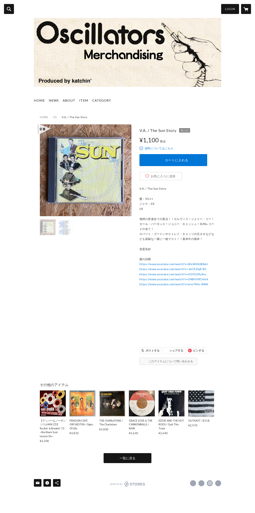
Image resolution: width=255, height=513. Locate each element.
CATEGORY (101, 100)
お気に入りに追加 (163, 176)
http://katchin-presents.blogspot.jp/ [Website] (218, 483)
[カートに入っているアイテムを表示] (246, 9)
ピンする (198, 350)
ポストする (153, 350)
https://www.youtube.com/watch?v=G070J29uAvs (172, 274)
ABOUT (69, 100)
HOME (39, 100)
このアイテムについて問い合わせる (170, 361)
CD (55, 117)
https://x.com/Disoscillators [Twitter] (201, 483)
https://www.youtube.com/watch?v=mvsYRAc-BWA (173, 284)
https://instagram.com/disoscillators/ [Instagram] (210, 483)
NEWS (54, 100)
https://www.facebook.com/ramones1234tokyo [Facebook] (193, 483)
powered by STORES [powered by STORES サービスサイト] (127, 484)
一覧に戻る (127, 458)
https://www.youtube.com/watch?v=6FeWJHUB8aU (173, 264)
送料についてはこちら (159, 148)
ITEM (83, 100)
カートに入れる (176, 160)
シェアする (176, 350)
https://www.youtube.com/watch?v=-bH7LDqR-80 (172, 269)
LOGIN (230, 9)
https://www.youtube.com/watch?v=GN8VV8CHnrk (173, 279)
